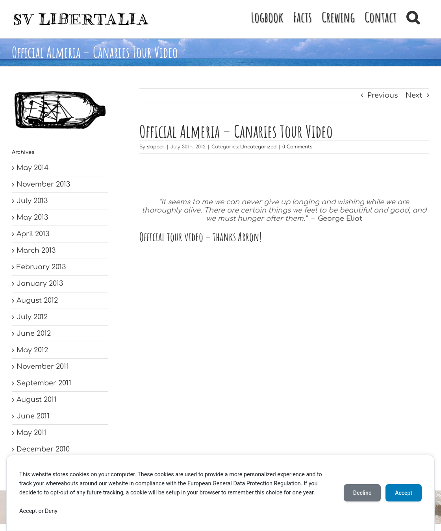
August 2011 (37, 399)
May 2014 (32, 168)
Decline (362, 493)
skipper (156, 147)
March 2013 (36, 250)
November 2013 (43, 184)
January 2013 (40, 283)
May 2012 (32, 350)
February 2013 (41, 267)
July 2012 (32, 317)
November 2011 (43, 366)
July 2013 (32, 201)
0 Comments (297, 147)
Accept (403, 493)
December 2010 (43, 449)
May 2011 (32, 433)
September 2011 (44, 383)
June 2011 (33, 416)
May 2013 (32, 217)
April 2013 (33, 234)
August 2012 (37, 300)
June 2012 (34, 333)
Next (414, 95)
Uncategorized (258, 147)
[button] (412, 16)
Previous (382, 95)
